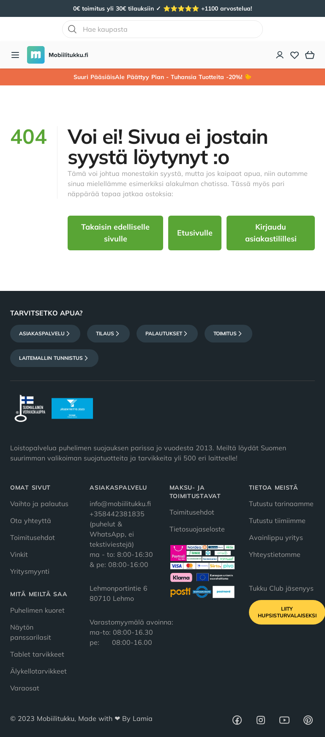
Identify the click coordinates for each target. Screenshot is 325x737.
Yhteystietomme (274, 554)
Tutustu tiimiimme (277, 520)
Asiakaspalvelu (45, 333)
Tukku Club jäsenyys (281, 588)
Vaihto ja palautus (39, 503)
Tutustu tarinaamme (281, 503)
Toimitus (228, 333)
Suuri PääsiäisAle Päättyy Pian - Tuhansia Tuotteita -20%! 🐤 (162, 77)
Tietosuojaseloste (197, 529)
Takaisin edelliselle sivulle (115, 233)
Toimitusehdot (32, 537)
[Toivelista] (294, 55)
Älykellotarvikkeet (38, 671)
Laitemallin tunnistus (54, 358)
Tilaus (108, 333)
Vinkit (19, 554)
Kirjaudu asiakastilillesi (271, 233)
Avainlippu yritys (276, 537)
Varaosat (24, 688)
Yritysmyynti (29, 571)
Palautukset (167, 333)
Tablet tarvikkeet (37, 654)
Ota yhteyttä (30, 520)
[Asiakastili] (280, 55)
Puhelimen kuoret (37, 610)
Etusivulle (195, 233)
